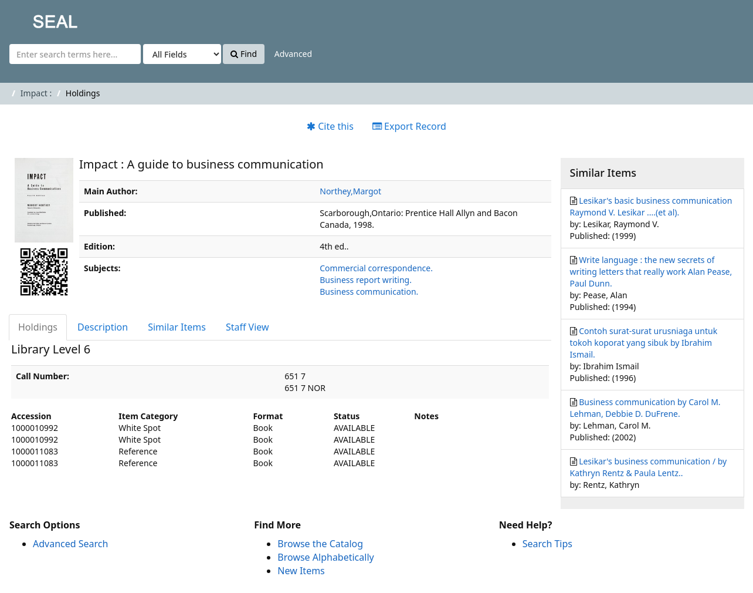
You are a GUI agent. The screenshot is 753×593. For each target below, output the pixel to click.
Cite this (330, 126)
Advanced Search (70, 543)
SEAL (31, 18)
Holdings (37, 327)
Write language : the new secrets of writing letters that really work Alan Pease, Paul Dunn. (651, 271)
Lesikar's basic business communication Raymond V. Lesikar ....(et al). (651, 206)
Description (102, 327)
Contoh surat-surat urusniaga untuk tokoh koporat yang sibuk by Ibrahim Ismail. (644, 342)
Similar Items (177, 327)
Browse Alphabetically (325, 557)
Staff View (247, 327)
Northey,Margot (350, 191)
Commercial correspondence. (376, 268)
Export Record (409, 126)
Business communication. (369, 291)
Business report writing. (366, 279)
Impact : (36, 93)
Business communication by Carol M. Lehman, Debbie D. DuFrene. (645, 407)
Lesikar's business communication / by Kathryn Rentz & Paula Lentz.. (648, 467)
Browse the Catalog (320, 543)
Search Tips (547, 543)
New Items (300, 570)
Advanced (293, 53)
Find (243, 53)
